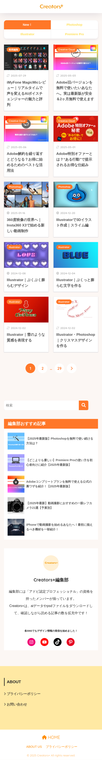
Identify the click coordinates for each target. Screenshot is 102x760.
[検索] (83, 405)
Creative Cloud (66, 49)
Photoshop (15, 186)
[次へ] (71, 368)
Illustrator (14, 247)
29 (59, 368)
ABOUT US (34, 747)
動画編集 (13, 49)
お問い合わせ (17, 704)
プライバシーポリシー (23, 694)
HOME (51, 737)
